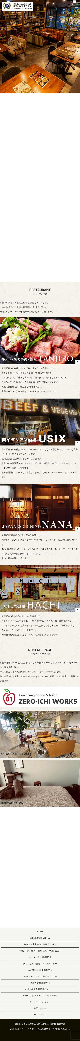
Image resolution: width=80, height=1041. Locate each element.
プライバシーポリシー (40, 1002)
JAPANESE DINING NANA (40, 970)
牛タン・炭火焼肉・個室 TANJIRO (40, 944)
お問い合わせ (40, 1008)
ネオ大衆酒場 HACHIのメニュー (40, 989)
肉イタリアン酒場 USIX (40, 957)
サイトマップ (40, 1015)
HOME (40, 931)
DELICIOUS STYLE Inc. (40, 938)
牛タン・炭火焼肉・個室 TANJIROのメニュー (40, 951)
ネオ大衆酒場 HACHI (40, 983)
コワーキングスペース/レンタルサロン (40, 995)
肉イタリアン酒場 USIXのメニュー (40, 963)
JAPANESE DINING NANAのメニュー (40, 976)
